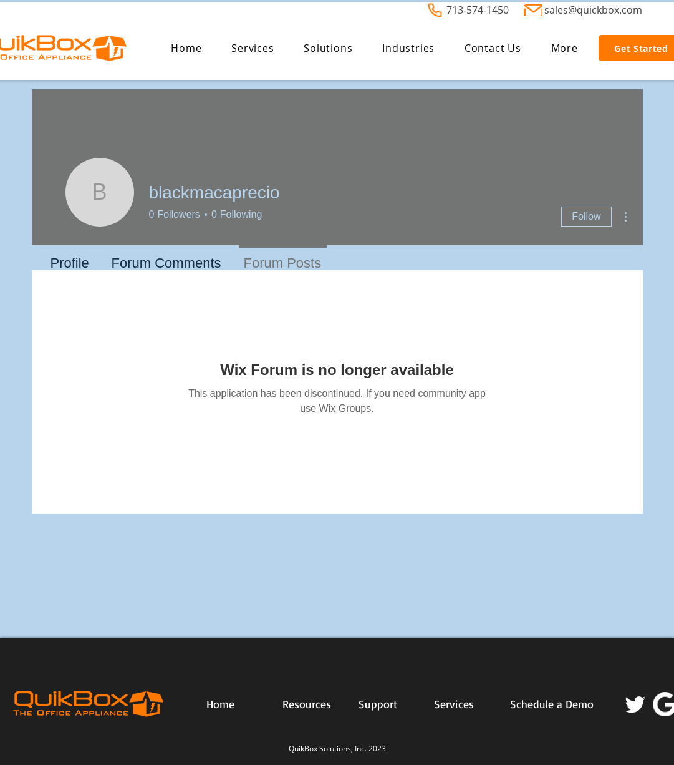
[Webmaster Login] (69, 727)
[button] (252, 48)
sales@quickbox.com (593, 10)
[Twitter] (635, 704)
